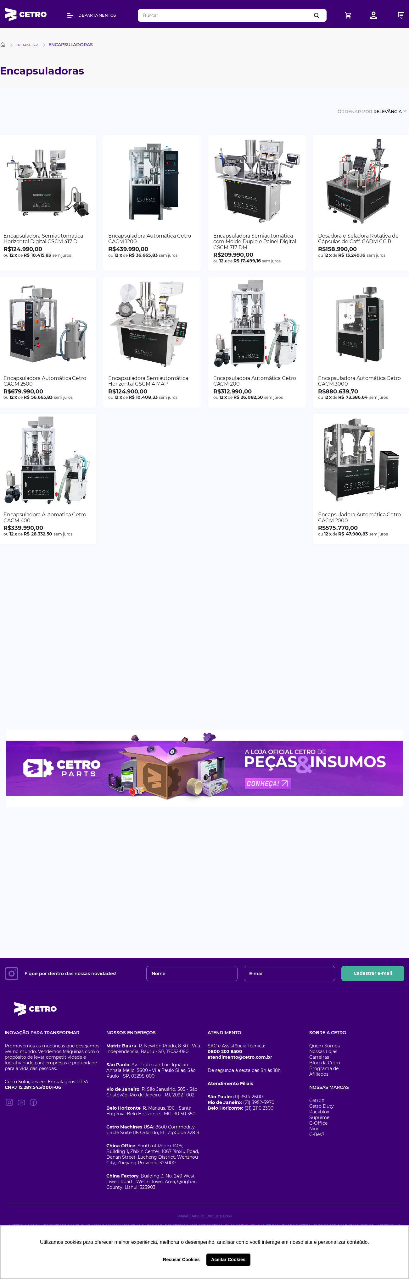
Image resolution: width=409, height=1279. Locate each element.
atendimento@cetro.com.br (240, 1057)
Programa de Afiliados (324, 1071)
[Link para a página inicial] (4, 44)
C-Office (318, 1123)
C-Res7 (316, 1134)
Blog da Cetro (324, 1063)
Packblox (319, 1112)
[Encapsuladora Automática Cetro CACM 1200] (152, 203)
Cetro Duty (321, 1106)
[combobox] (232, 15)
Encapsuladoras (70, 44)
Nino (314, 1129)
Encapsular (27, 45)
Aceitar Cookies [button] (228, 1259)
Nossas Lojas (323, 1051)
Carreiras (319, 1057)
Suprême (319, 1117)
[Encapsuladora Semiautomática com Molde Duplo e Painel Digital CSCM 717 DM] (257, 203)
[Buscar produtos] (318, 15)
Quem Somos (324, 1046)
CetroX (316, 1100)
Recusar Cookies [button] (181, 1259)
